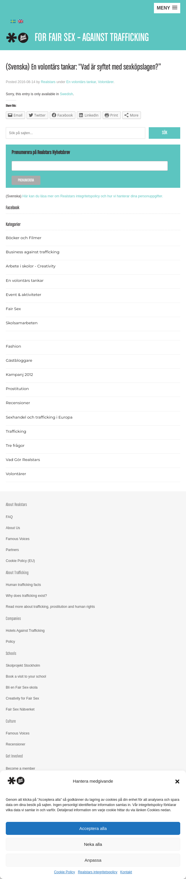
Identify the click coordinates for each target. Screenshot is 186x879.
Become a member (20, 768)
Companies (13, 618)
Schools (11, 653)
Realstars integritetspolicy (98, 872)
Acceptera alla (93, 828)
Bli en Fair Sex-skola (22, 687)
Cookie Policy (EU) (20, 561)
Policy (10, 642)
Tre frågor (15, 445)
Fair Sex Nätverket (20, 709)
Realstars (48, 82)
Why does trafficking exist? (26, 596)
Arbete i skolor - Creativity (30, 266)
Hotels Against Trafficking (25, 631)
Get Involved (14, 756)
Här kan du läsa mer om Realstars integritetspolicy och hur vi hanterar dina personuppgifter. (92, 196)
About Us (13, 528)
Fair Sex (13, 308)
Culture (11, 721)
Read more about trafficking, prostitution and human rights (50, 607)
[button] (177, 781)
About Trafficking (17, 573)
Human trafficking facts (23, 585)
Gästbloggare (19, 360)
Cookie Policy (64, 872)
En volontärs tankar (81, 82)
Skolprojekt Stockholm (23, 666)
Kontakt (126, 872)
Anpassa (93, 860)
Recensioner (18, 402)
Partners (12, 550)
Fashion (13, 346)
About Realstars (16, 505)
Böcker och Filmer (23, 237)
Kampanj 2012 (19, 374)
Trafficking (16, 431)
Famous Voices (17, 539)
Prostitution (17, 388)
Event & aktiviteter (23, 294)
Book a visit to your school (26, 676)
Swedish (66, 94)
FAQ (9, 517)
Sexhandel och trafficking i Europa (39, 417)
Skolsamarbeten (22, 323)
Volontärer (106, 82)
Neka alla (93, 844)
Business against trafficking (32, 252)
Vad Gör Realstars (23, 459)
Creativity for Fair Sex (22, 698)
